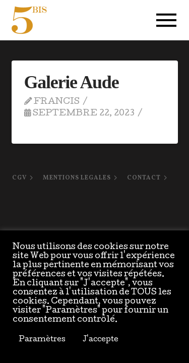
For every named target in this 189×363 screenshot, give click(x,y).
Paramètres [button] (42, 339)
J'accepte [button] (100, 339)
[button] (166, 20)
